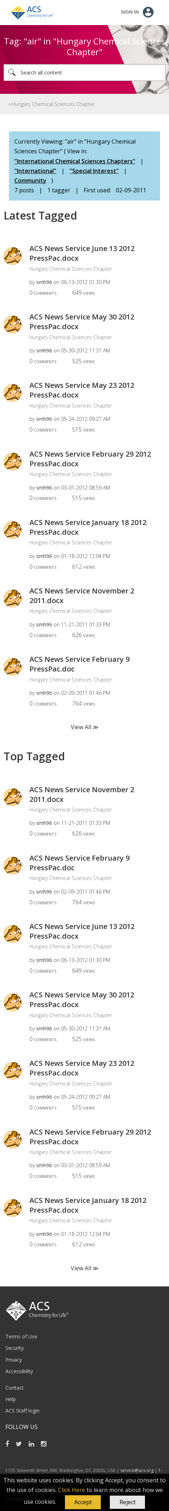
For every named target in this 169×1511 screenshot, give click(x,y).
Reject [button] (127, 1502)
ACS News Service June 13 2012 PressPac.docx (82, 253)
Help (10, 1399)
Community (30, 180)
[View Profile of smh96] (44, 282)
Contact (14, 1387)
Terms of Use (21, 1336)
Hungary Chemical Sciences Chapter (53, 104)
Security (14, 1347)
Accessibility (19, 1371)
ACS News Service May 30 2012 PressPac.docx (81, 321)
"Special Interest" (94, 171)
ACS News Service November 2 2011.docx (81, 595)
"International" (35, 171)
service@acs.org (137, 1470)
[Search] (84, 72)
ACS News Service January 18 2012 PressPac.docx (87, 527)
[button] (83, 1502)
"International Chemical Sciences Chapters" (74, 161)
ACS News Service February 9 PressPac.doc (79, 664)
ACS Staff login (22, 1410)
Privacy (13, 1359)
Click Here (71, 1490)
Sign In (130, 12)
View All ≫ (85, 727)
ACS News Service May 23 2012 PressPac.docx (81, 390)
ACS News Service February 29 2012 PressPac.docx (90, 458)
